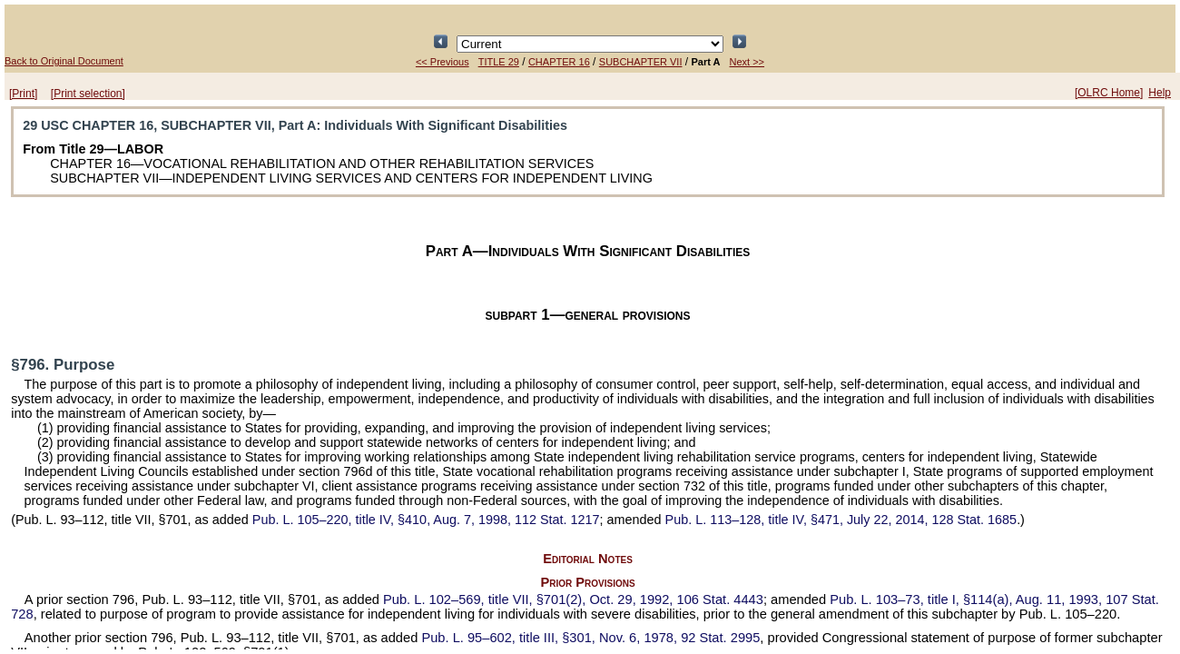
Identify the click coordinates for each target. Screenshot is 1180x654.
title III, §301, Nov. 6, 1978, (590, 637)
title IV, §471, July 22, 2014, (841, 519)
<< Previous (442, 61)
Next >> (747, 61)
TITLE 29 (498, 61)
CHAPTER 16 (559, 61)
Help (1159, 92)
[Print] (23, 93)
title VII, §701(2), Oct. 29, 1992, (573, 599)
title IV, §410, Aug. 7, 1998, (426, 519)
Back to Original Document (64, 60)
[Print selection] (88, 93)
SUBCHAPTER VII (641, 61)
